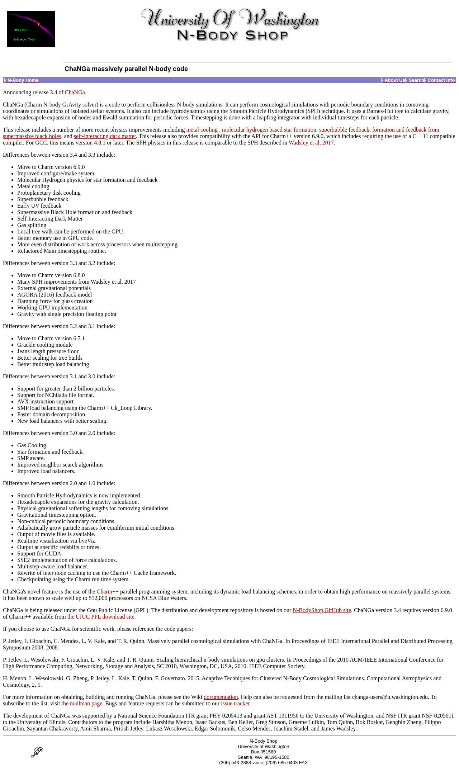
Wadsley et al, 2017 (311, 142)
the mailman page (82, 703)
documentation (221, 697)
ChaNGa (75, 92)
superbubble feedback (344, 130)
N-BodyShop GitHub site (322, 610)
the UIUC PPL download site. (101, 617)
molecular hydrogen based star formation (269, 130)
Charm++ (107, 591)
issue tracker (235, 703)
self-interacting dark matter (105, 136)
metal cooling (202, 130)
